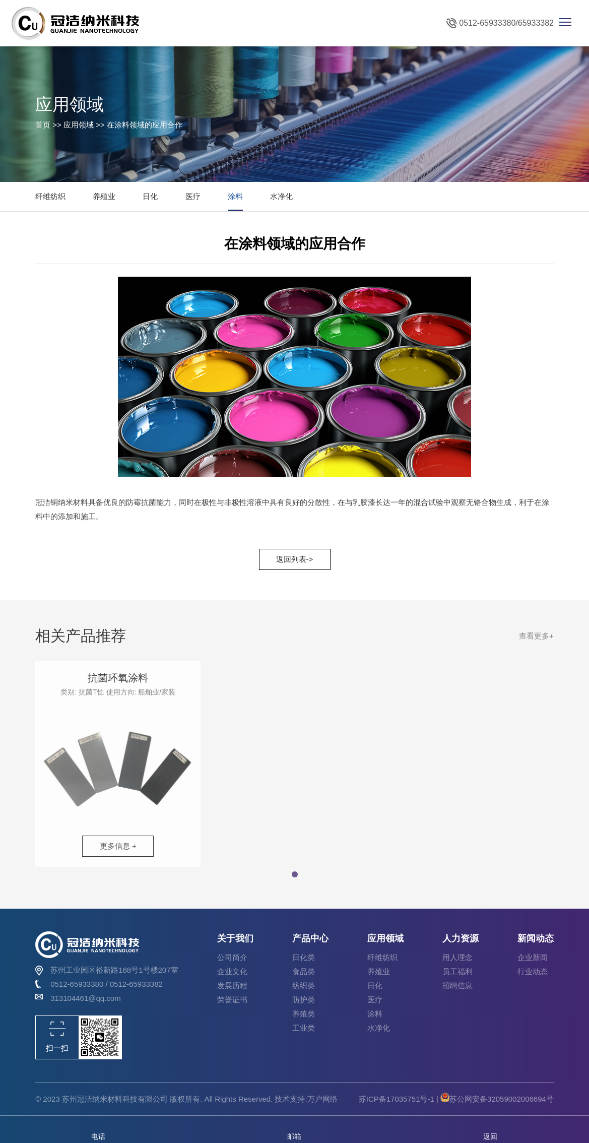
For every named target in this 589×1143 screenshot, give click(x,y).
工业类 (303, 1028)
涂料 (235, 196)
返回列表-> (294, 559)
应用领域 (78, 124)
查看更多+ (536, 640)
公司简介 (232, 957)
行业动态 (532, 971)
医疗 (193, 196)
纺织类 (303, 985)
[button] (295, 878)
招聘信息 (457, 985)
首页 (42, 124)
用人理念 (457, 957)
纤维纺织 (50, 196)
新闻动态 (535, 938)
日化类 (303, 957)
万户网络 (322, 1099)
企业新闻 (532, 957)
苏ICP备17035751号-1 (397, 1099)
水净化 (281, 196)
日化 (150, 196)
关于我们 (235, 938)
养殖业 (104, 196)
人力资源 (460, 938)
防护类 (303, 999)
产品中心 (310, 938)
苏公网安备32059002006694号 (497, 1099)
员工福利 (457, 971)
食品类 (303, 971)
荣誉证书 (232, 999)
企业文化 (232, 971)
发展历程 (232, 985)
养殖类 (303, 1013)
